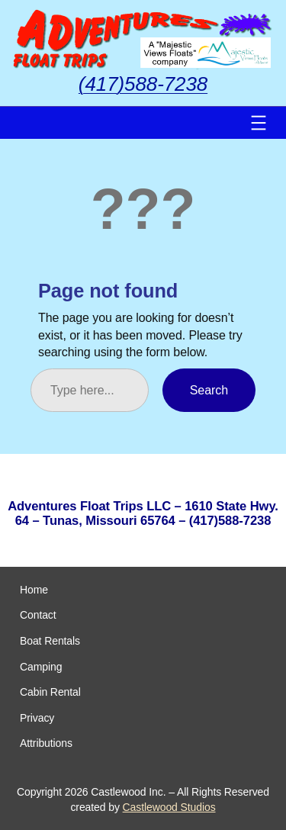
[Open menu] (258, 123)
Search (209, 390)
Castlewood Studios (169, 807)
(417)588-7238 (143, 83)
